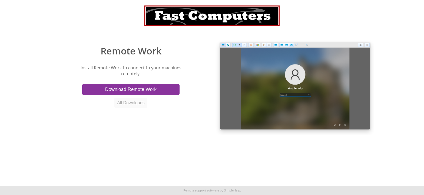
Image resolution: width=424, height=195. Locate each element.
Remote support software (201, 190)
